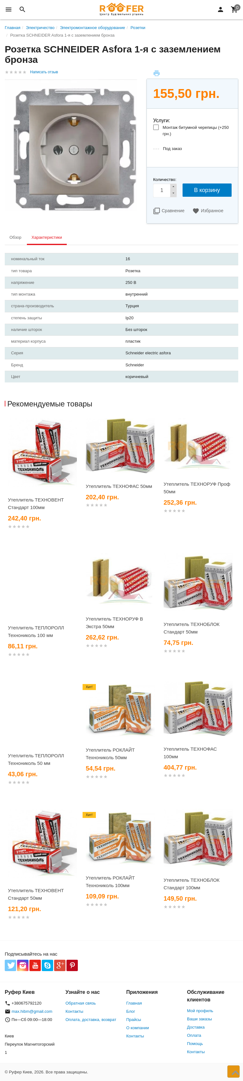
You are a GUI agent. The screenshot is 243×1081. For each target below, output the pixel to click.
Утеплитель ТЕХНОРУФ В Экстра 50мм (114, 622)
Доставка (196, 1027)
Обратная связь (80, 1003)
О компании (137, 1027)
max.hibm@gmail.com (32, 1011)
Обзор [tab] (15, 237)
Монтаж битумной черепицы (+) (196, 130)
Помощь (195, 1043)
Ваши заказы (199, 1019)
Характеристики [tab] (47, 237)
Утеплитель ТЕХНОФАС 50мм (119, 486)
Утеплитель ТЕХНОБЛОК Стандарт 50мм (192, 628)
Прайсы (133, 1019)
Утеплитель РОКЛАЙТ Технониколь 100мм (110, 881)
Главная (134, 1003)
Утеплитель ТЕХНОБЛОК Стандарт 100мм (192, 883)
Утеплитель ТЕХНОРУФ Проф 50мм (197, 487)
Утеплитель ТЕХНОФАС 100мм (190, 752)
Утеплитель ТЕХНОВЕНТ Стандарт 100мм (36, 503)
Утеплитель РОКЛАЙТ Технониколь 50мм (110, 753)
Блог (130, 1011)
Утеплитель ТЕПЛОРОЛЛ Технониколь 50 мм (36, 759)
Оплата (194, 1035)
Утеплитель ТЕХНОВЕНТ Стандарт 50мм (36, 894)
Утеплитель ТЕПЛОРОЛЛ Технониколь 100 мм (36, 631)
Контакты (74, 1011)
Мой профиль (200, 1010)
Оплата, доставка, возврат (90, 1019)
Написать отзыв (44, 72)
